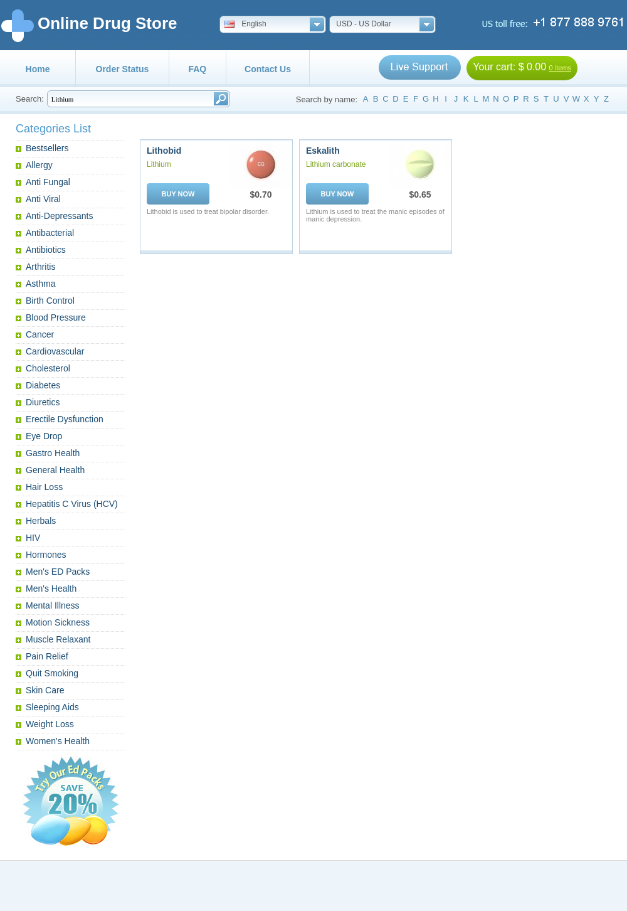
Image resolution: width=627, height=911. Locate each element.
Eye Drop (44, 436)
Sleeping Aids (52, 707)
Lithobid (164, 151)
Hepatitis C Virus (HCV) (72, 504)
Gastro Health (53, 453)
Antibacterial (50, 233)
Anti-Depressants (59, 216)
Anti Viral (43, 199)
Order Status (122, 69)
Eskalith (323, 151)
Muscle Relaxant (58, 639)
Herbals (41, 521)
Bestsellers (47, 148)
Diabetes (43, 385)
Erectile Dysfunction (64, 419)
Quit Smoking (52, 673)
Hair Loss (44, 487)
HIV (33, 538)
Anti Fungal (48, 182)
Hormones (46, 555)
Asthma (40, 284)
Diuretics (43, 402)
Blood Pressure (56, 317)
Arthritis (40, 267)
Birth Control (50, 301)
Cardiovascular (55, 351)
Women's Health (58, 741)
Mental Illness (53, 605)
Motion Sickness (58, 622)
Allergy (39, 165)
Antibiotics (46, 250)
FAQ (197, 69)
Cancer (40, 334)
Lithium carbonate (336, 164)
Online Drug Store (107, 23)
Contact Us (268, 69)
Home (38, 69)
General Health (55, 470)
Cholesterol (48, 368)
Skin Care (45, 690)
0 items (560, 68)
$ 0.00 (532, 66)
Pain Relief (47, 656)
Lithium (159, 164)
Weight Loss (50, 724)
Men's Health (51, 588)
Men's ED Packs (58, 572)
